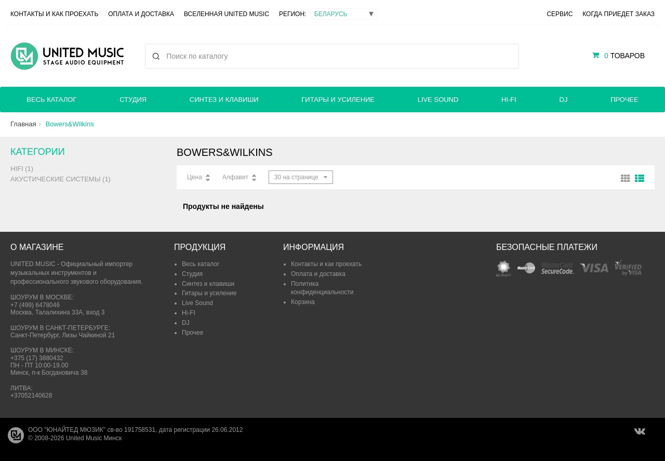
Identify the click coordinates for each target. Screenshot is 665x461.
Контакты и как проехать (54, 14)
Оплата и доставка (141, 14)
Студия (133, 99)
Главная (23, 124)
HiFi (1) (21, 169)
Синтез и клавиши (224, 99)
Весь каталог (51, 99)
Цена (194, 177)
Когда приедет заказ (618, 14)
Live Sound (438, 99)
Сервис (560, 14)
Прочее (624, 99)
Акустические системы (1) (60, 179)
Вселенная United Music (226, 14)
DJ (564, 99)
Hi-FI (508, 99)
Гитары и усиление (338, 99)
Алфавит (235, 177)
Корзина (303, 302)
